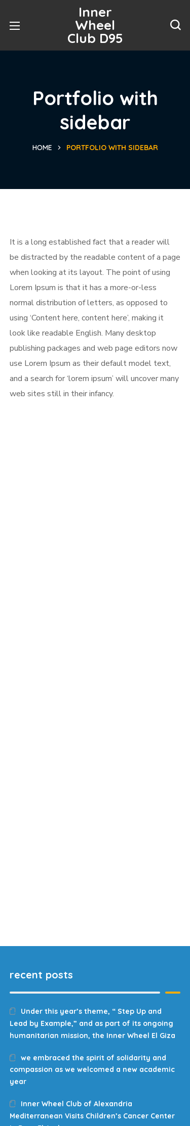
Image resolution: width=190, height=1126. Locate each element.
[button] (175, 25)
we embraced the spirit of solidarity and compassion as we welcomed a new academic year (92, 1070)
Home (42, 147)
